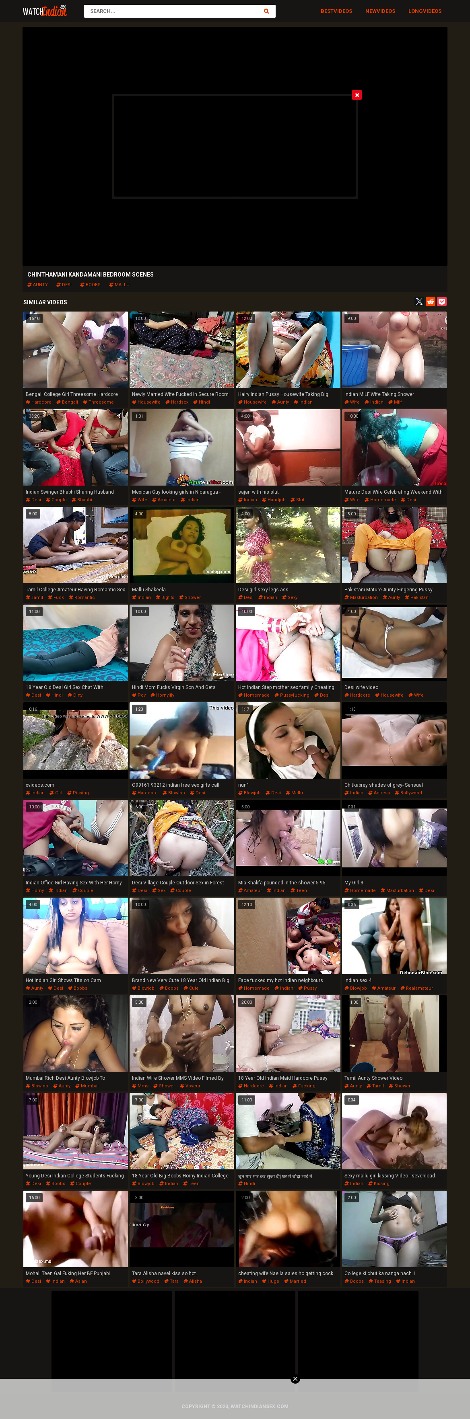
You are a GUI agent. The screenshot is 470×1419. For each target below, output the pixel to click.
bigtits (165, 597)
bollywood (408, 793)
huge (270, 1281)
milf (395, 402)
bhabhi (82, 499)
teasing (380, 1281)
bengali (67, 402)
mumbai (87, 1086)
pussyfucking (291, 695)
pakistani (417, 597)
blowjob (174, 793)
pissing (78, 793)
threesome (98, 402)
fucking (304, 1086)
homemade (380, 499)
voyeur (190, 1086)
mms (140, 1086)
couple (56, 499)
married (295, 1281)
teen (299, 890)
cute (191, 988)
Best (327, 11)
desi (64, 284)
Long (415, 11)
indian (303, 402)
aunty (37, 284)
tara (171, 1281)
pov (139, 695)
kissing (379, 1183)
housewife (146, 402)
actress (379, 793)
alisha (192, 1281)
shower (190, 597)
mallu (119, 284)
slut (297, 499)
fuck (56, 597)
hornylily (162, 695)
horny (35, 890)
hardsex (176, 402)
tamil (34, 597)
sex (158, 890)
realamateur (416, 988)
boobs (90, 284)
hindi (201, 402)
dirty (75, 695)
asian (78, 1281)
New (371, 11)
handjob (274, 499)
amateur (164, 499)
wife (352, 402)
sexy (289, 597)
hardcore (39, 402)
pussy (307, 988)
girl (55, 793)
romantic (82, 597)
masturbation (361, 597)
